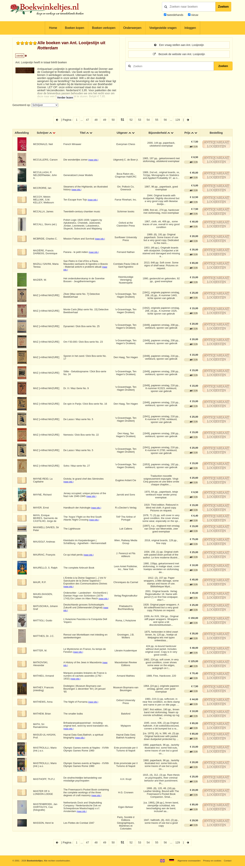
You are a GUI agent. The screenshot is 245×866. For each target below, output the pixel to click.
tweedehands (175, 14)
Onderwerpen (132, 27)
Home (53, 27)
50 (113, 119)
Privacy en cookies (212, 860)
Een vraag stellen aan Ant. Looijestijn (179, 44)
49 (104, 119)
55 (156, 119)
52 (131, 119)
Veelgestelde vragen (162, 27)
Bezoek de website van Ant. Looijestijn (179, 54)
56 (165, 119)
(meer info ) (93, 160)
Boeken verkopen (103, 27)
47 (87, 119)
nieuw (194, 14)
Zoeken (223, 6)
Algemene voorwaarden (189, 860)
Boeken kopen (74, 27)
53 (139, 119)
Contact (227, 860)
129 (177, 119)
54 (148, 119)
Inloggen (190, 27)
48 (96, 119)
